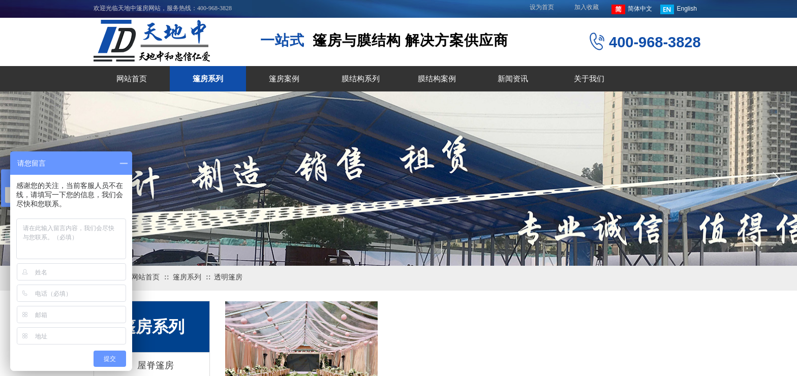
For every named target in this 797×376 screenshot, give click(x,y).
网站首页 (131, 79)
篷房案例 (284, 79)
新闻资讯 (513, 79)
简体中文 (631, 9)
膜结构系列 (361, 79)
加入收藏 (586, 7)
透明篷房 (228, 277)
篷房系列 (208, 79)
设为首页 (542, 7)
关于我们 (589, 79)
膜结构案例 (437, 79)
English (678, 9)
